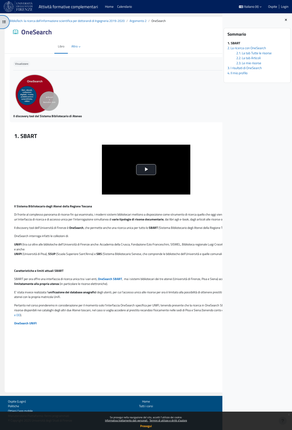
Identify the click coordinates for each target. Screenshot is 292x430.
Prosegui (146, 426)
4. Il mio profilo (237, 73)
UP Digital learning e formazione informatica (195, 405)
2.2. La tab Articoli (248, 57)
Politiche (9, 405)
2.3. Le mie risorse (248, 63)
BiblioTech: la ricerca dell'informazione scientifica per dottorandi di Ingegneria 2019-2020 (77, 20)
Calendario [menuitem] (124, 6)
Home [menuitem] (109, 6)
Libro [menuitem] (30, 46)
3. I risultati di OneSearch (244, 67)
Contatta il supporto (210, 410)
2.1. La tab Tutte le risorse (254, 53)
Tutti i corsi (114, 405)
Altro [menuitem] (43, 46)
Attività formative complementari (68, 7)
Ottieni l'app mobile (16, 410)
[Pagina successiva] (217, 134)
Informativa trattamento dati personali (126, 420)
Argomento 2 (153, 20)
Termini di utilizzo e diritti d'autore (168, 420)
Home (115, 400)
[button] (250, 7)
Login (284, 6)
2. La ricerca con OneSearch (246, 48)
